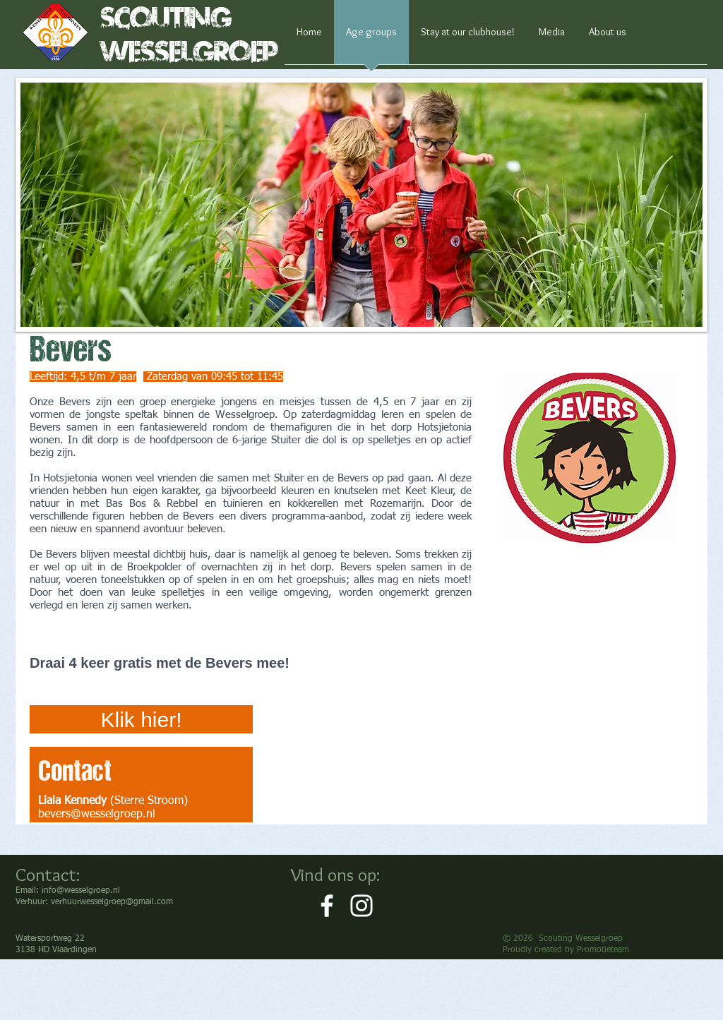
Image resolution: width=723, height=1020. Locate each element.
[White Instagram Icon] (361, 905)
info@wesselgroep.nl (81, 891)
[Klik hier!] (141, 719)
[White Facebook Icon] (327, 905)
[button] (361, 205)
